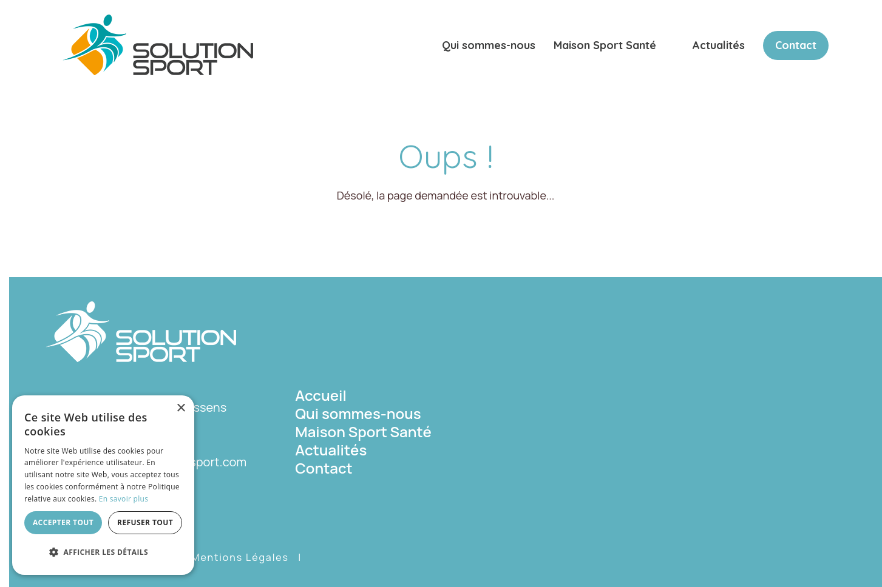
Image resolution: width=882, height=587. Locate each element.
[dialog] (103, 485)
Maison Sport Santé (605, 45)
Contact (795, 45)
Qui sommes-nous (488, 45)
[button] (103, 552)
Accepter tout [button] (63, 522)
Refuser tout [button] (145, 522)
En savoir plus (123, 499)
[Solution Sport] (158, 43)
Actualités (719, 45)
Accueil (321, 395)
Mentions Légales (240, 557)
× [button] (180, 408)
